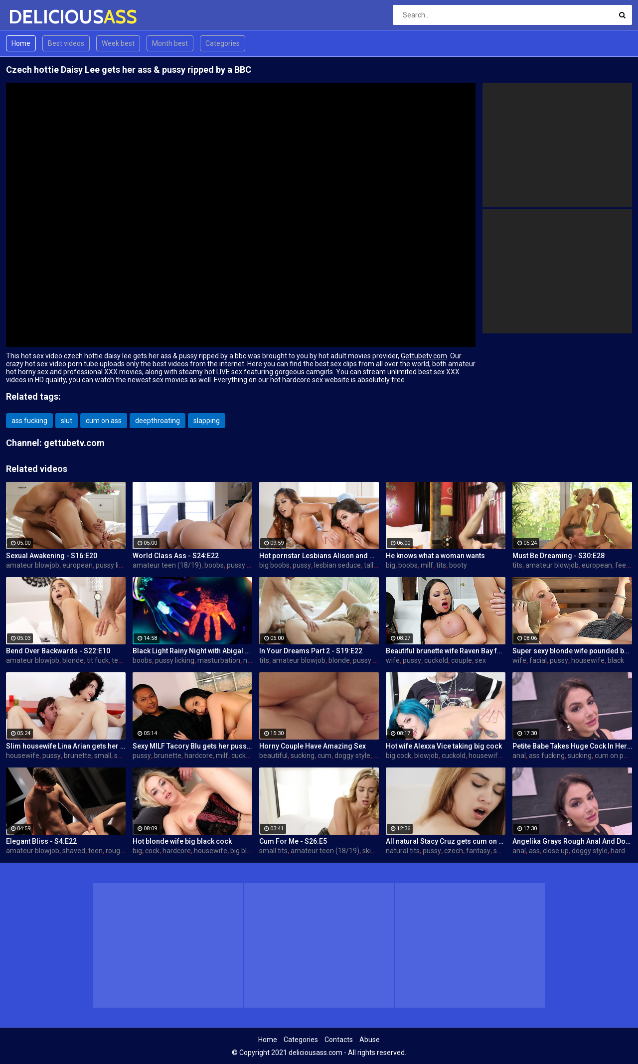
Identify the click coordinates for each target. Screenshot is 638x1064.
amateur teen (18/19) (167, 565)
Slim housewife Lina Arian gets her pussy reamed (66, 746)
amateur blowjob (32, 565)
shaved (73, 851)
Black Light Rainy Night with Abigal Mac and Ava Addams (192, 651)
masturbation (218, 660)
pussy (302, 565)
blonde (73, 660)
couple (461, 660)
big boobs (274, 565)
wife (393, 660)
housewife (588, 660)
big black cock (252, 851)
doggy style (352, 756)
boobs (214, 565)
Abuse (369, 1040)
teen (119, 660)
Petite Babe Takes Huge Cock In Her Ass (572, 746)
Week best (118, 43)
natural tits (403, 851)
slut (66, 421)
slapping (206, 421)
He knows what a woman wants (435, 556)
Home (20, 43)
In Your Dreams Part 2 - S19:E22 (310, 651)
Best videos (66, 43)
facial (538, 660)
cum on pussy (616, 756)
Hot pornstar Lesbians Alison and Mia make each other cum (319, 556)
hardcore (198, 756)
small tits (273, 851)
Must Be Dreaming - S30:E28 (558, 556)
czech (453, 851)
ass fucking (29, 421)
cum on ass (104, 421)
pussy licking (115, 565)
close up (556, 851)
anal (519, 756)
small (102, 756)
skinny (372, 851)
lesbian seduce (337, 565)
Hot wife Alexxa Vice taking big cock (444, 746)
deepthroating (157, 421)
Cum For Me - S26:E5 (293, 841)
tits (441, 565)
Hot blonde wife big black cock (182, 841)
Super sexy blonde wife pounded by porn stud (572, 651)
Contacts (338, 1040)
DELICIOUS (34, 16)
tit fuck (98, 660)
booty (458, 565)
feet (622, 565)
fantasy (478, 851)
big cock (398, 756)
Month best (170, 43)
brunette (77, 756)
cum (324, 756)
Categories (222, 43)
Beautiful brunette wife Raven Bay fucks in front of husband (445, 651)
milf (427, 565)
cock (152, 851)
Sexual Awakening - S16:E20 (51, 556)
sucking (303, 756)
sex (480, 660)
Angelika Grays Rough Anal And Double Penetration (572, 841)
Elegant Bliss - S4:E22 (41, 841)
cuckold (436, 660)
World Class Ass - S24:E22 (176, 556)
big (390, 565)
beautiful (273, 756)
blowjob (426, 756)
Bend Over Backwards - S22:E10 (58, 651)
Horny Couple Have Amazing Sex (312, 746)
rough (115, 851)
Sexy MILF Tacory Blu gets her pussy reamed (192, 746)
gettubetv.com (74, 443)
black (616, 660)
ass (534, 851)
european (77, 565)
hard (618, 851)
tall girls (376, 565)
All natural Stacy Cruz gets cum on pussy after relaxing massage (445, 841)
